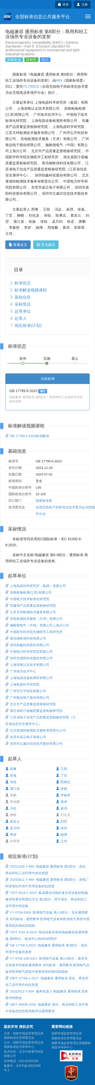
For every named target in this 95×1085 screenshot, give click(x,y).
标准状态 (22, 283)
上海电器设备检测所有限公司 (29, 678)
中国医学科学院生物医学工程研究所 (34, 632)
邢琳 (10, 769)
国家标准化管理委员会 (66, 1038)
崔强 (61, 808)
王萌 (61, 769)
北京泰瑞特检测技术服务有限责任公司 (35, 730)
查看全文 (18, 245)
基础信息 (22, 297)
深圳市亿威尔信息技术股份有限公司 (34, 743)
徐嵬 (10, 775)
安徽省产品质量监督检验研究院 (30, 605)
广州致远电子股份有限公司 (27, 697)
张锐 (10, 782)
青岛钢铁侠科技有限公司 (25, 638)
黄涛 (61, 802)
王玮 (61, 841)
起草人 (21, 318)
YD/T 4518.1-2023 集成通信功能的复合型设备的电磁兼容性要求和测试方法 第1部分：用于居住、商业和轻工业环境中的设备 (46, 899)
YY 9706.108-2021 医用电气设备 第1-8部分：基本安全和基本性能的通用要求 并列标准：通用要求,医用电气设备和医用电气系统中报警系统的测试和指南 (47, 965)
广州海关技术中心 (20, 671)
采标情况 (22, 304)
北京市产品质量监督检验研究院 (30, 704)
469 (59, 80)
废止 (75, 358)
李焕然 (63, 795)
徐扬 (61, 788)
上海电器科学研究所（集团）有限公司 (35, 586)
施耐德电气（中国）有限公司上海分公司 (37, 625)
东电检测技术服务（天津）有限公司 (34, 619)
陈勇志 (63, 782)
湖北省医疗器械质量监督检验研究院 (34, 711)
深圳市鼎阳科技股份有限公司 (29, 658)
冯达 (10, 808)
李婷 (10, 835)
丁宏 (61, 775)
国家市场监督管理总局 (66, 1033)
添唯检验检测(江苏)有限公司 (28, 592)
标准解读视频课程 (30, 290)
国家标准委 (44, 501)
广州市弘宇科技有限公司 (25, 691)
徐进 (61, 828)
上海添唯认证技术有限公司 (27, 665)
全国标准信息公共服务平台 (37, 16)
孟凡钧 (12, 828)
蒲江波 (12, 788)
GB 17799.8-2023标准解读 (27, 436)
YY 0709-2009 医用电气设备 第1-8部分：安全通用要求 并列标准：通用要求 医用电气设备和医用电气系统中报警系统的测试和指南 (47, 919)
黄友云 (12, 821)
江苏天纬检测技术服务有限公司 (30, 612)
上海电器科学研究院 (22, 684)
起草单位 (23, 311)
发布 (22, 358)
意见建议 (46, 245)
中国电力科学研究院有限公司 (29, 651)
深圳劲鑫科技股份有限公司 (27, 645)
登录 (63, 4)
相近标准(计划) (28, 325)
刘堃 (61, 821)
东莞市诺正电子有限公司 (25, 737)
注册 (82, 4)
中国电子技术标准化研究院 (27, 599)
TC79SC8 (31, 86)
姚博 (61, 835)
